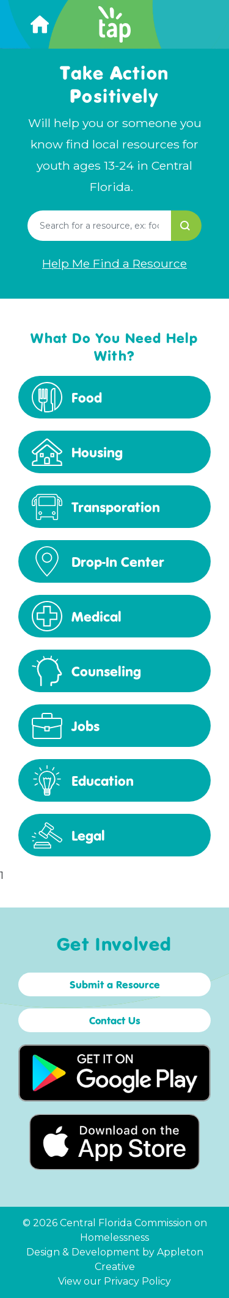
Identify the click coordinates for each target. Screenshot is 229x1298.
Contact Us (114, 1020)
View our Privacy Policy (114, 1281)
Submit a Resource (115, 984)
